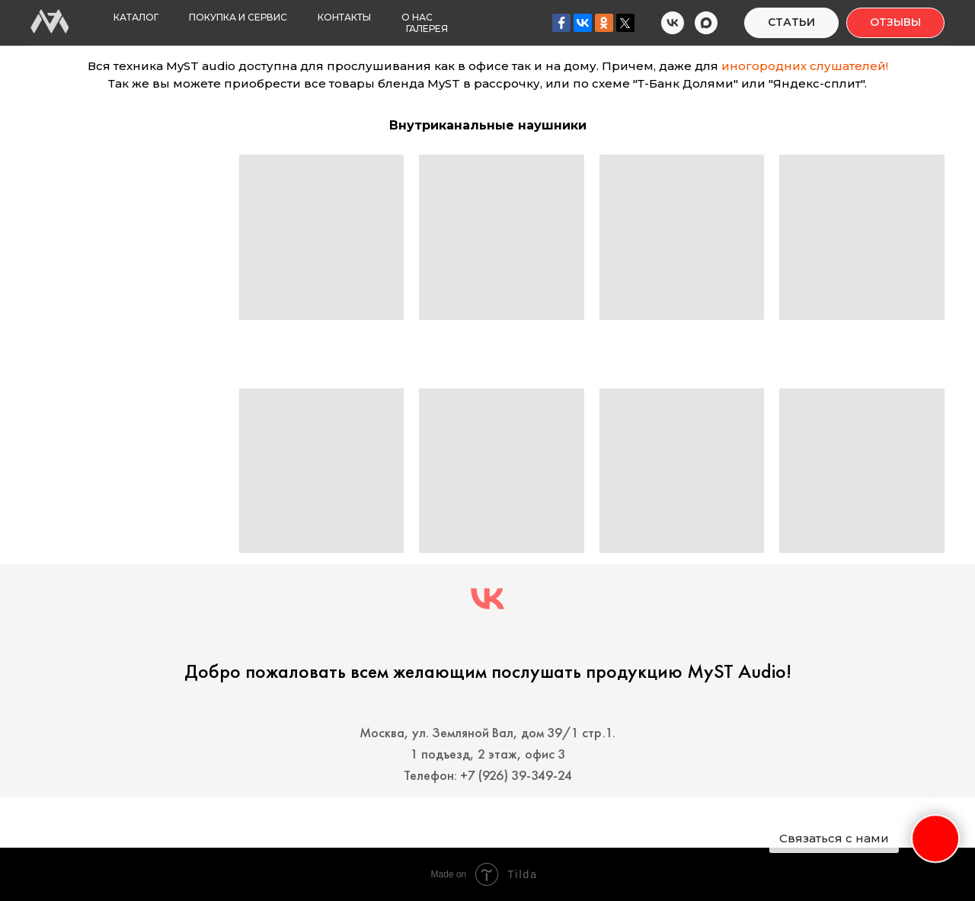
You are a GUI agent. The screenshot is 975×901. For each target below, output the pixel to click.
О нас (417, 17)
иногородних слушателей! (804, 66)
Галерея (427, 28)
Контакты (344, 17)
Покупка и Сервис (238, 17)
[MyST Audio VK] (672, 22)
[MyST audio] (487, 598)
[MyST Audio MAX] (706, 22)
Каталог (135, 17)
